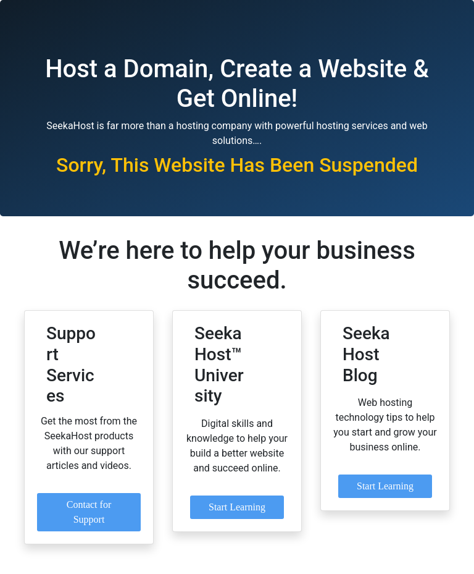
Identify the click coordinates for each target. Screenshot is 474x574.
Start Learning (237, 507)
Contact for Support (89, 512)
